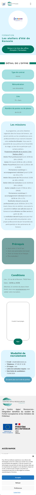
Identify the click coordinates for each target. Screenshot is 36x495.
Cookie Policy (17, 492)
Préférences (18, 488)
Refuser (17, 483)
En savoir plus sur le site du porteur (18, 380)
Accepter (18, 477)
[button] (33, 456)
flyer (18, 341)
